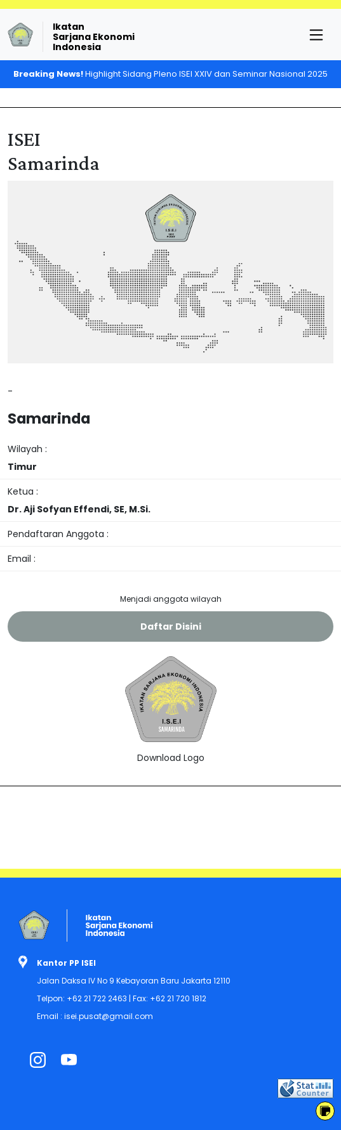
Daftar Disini (170, 626)
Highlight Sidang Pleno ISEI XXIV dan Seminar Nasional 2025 (170, 74)
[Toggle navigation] (316, 35)
